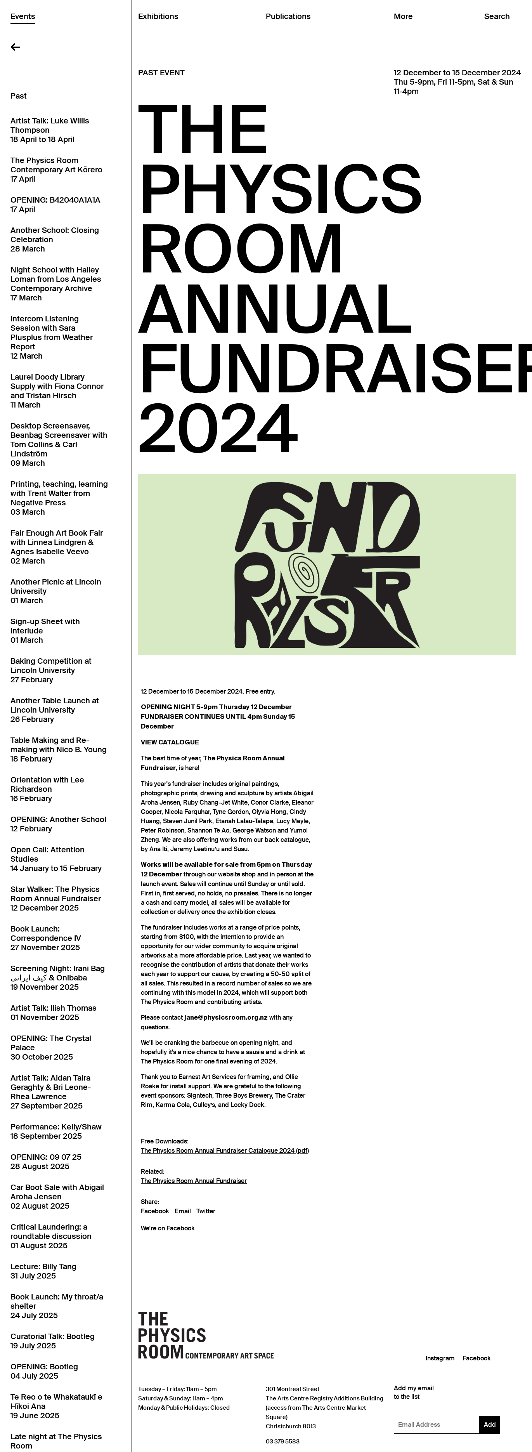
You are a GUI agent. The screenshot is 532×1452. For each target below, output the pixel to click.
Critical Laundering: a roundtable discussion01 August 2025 (51, 1236)
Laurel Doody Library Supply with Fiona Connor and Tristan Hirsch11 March (57, 390)
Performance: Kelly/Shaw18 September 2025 (56, 1131)
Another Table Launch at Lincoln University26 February (54, 710)
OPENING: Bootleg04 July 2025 (44, 1371)
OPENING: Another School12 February (58, 824)
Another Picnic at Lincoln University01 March (55, 591)
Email (183, 1211)
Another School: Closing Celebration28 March (54, 239)
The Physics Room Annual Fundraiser (194, 1181)
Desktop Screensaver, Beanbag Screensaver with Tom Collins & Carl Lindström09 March (58, 444)
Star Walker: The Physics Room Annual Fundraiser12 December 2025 (55, 898)
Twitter (205, 1211)
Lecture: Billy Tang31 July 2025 (43, 1271)
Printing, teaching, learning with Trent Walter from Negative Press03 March (59, 498)
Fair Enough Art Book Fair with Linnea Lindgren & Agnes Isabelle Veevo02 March (56, 547)
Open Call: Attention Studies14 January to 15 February (56, 859)
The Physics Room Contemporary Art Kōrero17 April (56, 170)
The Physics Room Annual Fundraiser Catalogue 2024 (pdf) (225, 1151)
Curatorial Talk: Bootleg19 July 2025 (52, 1341)
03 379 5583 (283, 1441)
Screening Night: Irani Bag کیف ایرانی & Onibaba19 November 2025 (57, 978)
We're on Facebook (168, 1228)
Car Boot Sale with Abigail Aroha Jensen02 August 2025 (57, 1197)
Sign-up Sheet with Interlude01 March (45, 631)
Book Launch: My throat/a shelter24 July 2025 (56, 1306)
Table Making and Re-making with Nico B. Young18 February (58, 749)
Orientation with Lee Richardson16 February (47, 789)
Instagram (440, 1358)
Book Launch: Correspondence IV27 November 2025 (45, 938)
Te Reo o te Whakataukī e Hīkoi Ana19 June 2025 (56, 1406)
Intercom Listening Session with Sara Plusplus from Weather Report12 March (51, 337)
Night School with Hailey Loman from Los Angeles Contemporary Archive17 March (55, 283)
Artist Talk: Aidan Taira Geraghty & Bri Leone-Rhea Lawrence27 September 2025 (50, 1091)
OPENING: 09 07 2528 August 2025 (45, 1161)
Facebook (155, 1211)
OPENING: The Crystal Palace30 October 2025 (50, 1048)
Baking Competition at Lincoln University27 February (51, 670)
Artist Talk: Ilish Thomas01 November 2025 (53, 1012)
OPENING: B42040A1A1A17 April (55, 204)
